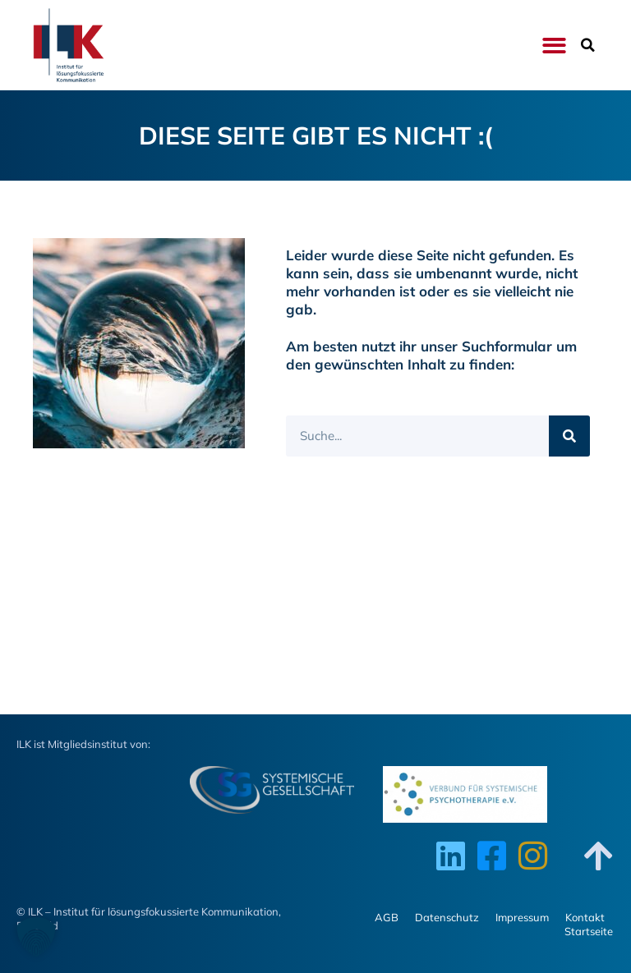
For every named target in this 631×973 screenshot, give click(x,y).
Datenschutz (447, 917)
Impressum (522, 917)
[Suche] (569, 436)
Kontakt (585, 917)
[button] (554, 45)
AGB (386, 917)
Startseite (588, 931)
